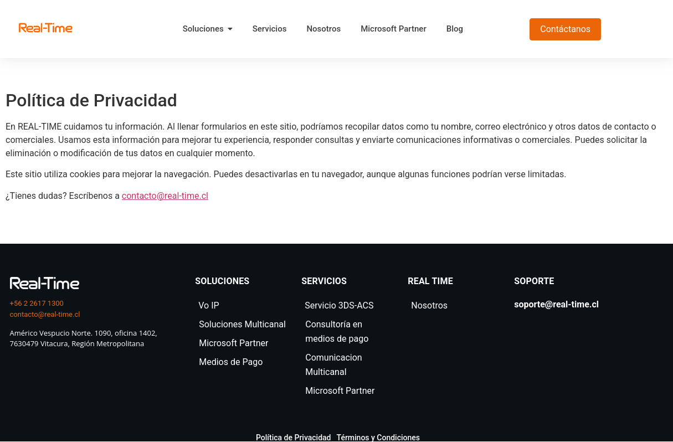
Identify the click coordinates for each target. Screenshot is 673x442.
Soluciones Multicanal (242, 324)
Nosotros (429, 305)
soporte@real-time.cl (556, 304)
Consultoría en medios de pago (336, 331)
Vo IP (208, 305)
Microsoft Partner (233, 343)
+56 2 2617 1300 (37, 303)
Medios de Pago (231, 362)
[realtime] (46, 27)
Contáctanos (565, 29)
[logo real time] (44, 283)
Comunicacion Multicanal (333, 364)
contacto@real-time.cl (165, 196)
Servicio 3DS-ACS (339, 305)
